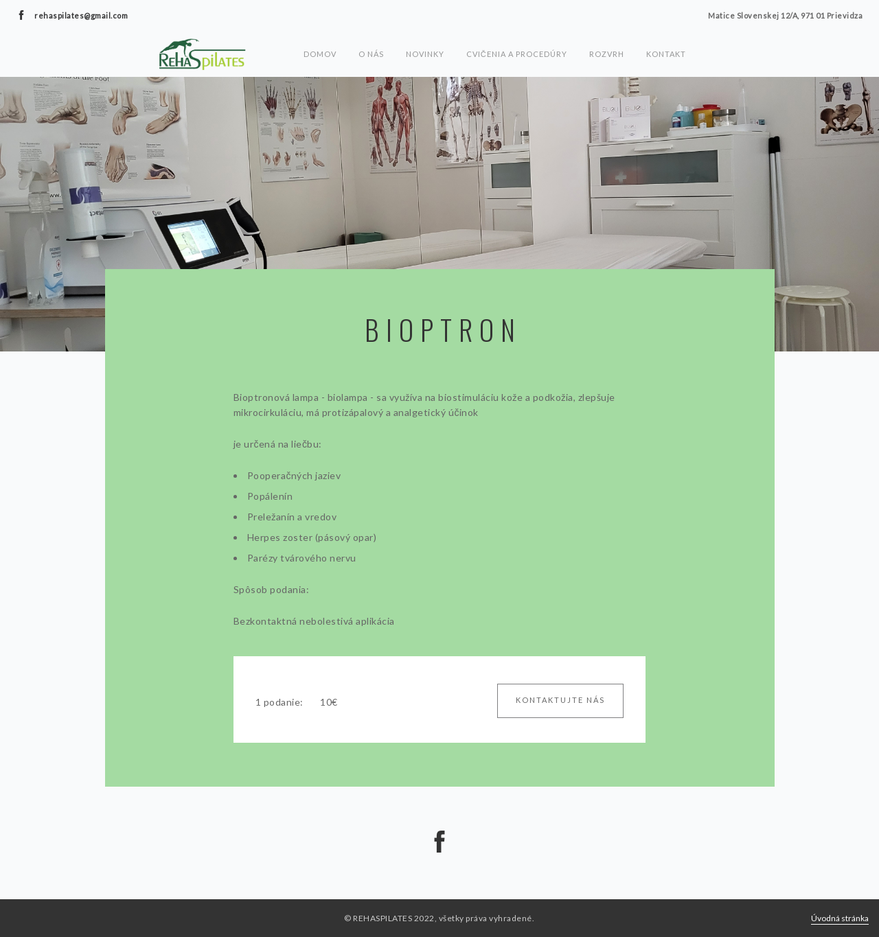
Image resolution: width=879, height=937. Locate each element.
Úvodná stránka (840, 918)
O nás (371, 53)
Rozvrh (606, 53)
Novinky (425, 53)
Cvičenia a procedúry (516, 53)
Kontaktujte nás (560, 699)
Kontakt (666, 53)
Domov (320, 53)
